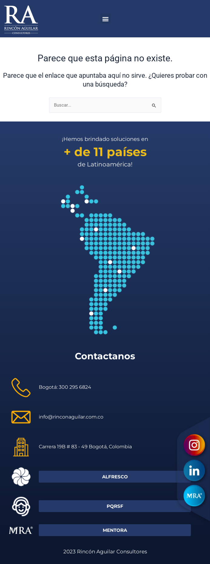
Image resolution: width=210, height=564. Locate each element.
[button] (106, 19)
